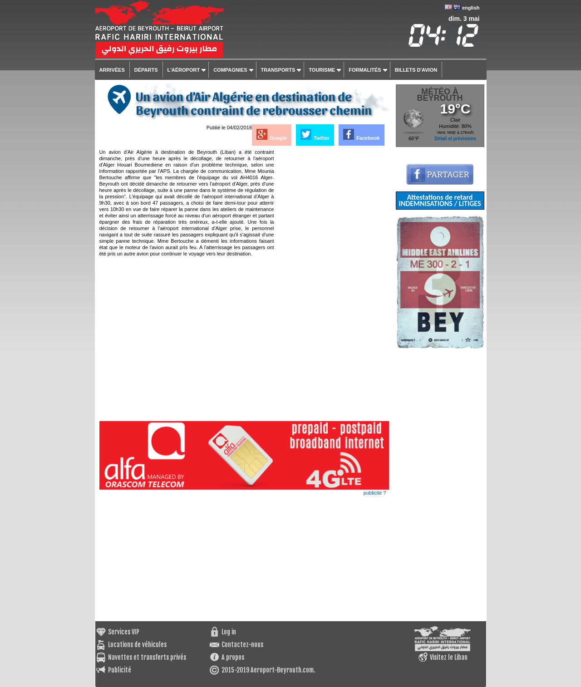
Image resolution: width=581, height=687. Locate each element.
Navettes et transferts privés (147, 657)
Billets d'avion (416, 70)
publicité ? (375, 493)
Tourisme (322, 70)
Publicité (119, 670)
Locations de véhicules (137, 644)
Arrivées (112, 70)
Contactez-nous (242, 644)
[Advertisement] (332, 285)
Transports (278, 70)
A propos (233, 657)
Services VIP (123, 632)
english (471, 7)
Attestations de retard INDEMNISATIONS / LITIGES (440, 200)
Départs (146, 70)
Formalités (365, 70)
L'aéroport (183, 70)
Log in (229, 632)
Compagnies (230, 70)
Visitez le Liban (449, 657)
